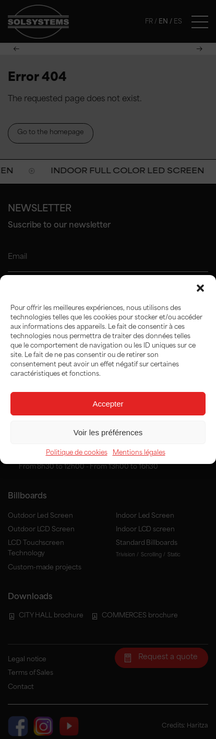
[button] (200, 288)
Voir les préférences (108, 432)
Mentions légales (139, 453)
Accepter (107, 403)
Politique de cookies (76, 453)
